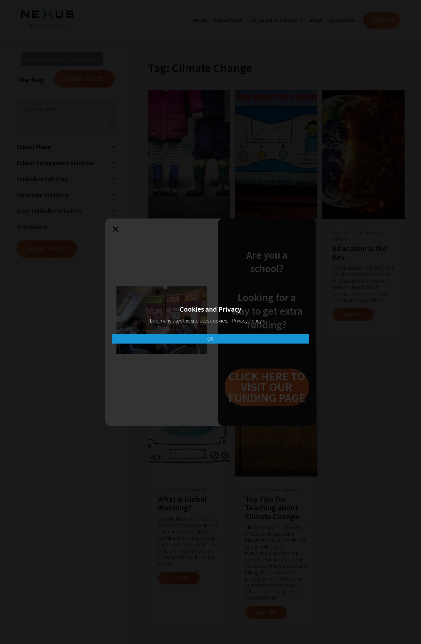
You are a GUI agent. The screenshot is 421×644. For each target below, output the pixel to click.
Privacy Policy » (248, 320)
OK (210, 338)
